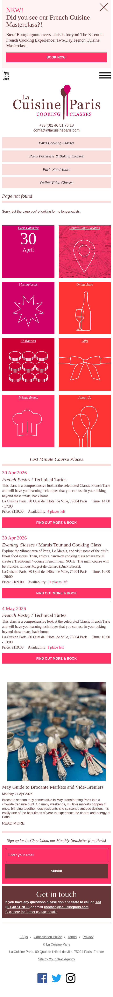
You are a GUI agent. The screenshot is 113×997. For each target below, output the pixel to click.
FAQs (24, 937)
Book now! (56, 57)
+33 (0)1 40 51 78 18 (56, 125)
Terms (72, 937)
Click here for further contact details (31, 912)
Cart (6, 75)
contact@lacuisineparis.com (56, 130)
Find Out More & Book (56, 522)
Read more (13, 823)
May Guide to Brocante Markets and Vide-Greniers (53, 787)
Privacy (88, 937)
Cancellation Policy (48, 937)
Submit (56, 871)
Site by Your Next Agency (56, 959)
